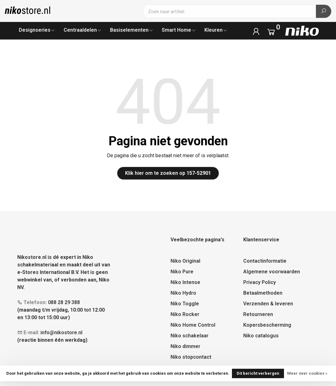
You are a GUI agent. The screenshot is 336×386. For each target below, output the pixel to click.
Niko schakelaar (189, 336)
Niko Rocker (185, 314)
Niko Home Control (193, 325)
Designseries (34, 30)
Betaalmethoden (262, 293)
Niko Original (185, 261)
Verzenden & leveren (268, 304)
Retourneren (258, 314)
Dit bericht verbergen (258, 373)
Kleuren (213, 30)
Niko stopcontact (191, 357)
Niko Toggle (185, 304)
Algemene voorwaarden (271, 272)
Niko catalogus (261, 336)
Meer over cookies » (307, 373)
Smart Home (176, 30)
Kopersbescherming (267, 325)
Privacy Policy (259, 282)
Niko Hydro (183, 293)
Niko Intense (185, 282)
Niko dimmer (185, 346)
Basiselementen (129, 30)
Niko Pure (182, 272)
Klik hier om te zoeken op (168, 173)
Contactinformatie (264, 261)
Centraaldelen (80, 30)
